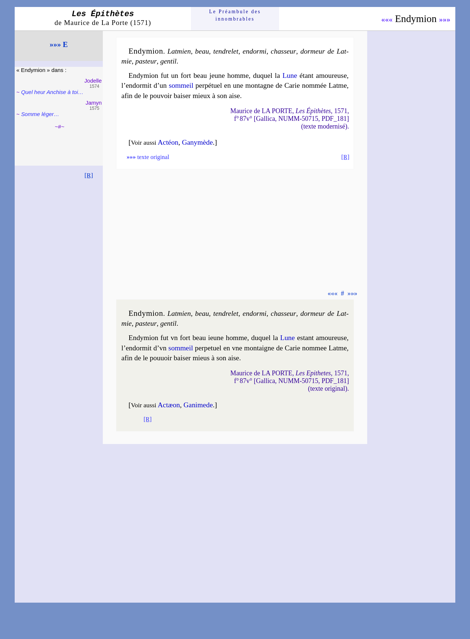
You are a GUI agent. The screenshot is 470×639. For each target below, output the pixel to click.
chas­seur (283, 51)
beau (202, 51)
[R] (88, 175)
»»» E (59, 44)
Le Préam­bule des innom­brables (235, 15)
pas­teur (145, 61)
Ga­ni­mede (198, 405)
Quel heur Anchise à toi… (52, 92)
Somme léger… (40, 114)
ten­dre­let (225, 51)
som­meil (181, 85)
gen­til (168, 61)
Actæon (169, 405)
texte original (148, 157)
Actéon (168, 142)
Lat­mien (179, 51)
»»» (445, 19)
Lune (289, 75)
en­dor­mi (255, 51)
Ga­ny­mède (197, 142)
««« (387, 19)
